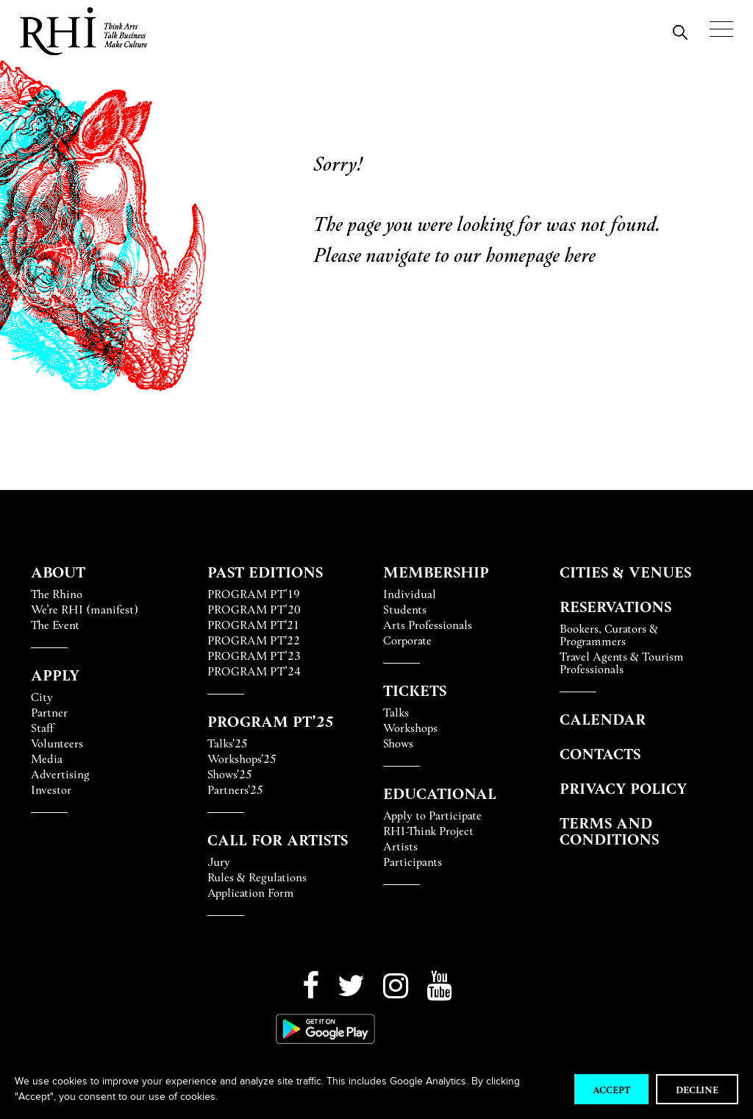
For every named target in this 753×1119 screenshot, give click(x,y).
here (580, 253)
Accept (611, 1089)
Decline (697, 1089)
